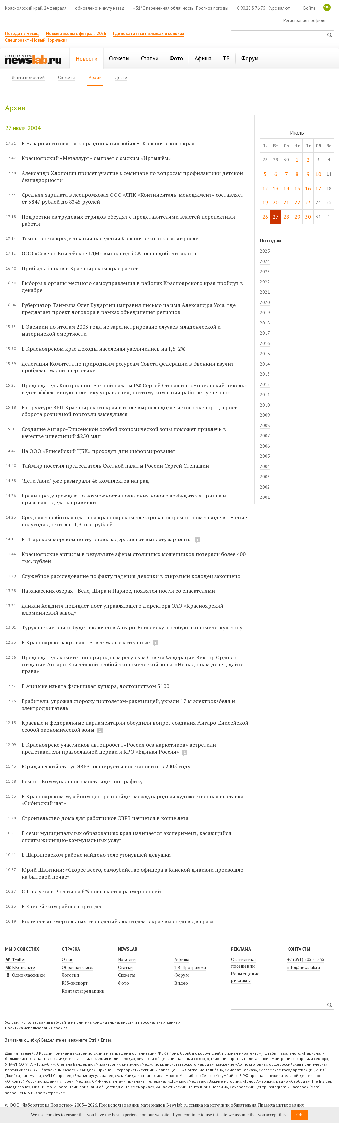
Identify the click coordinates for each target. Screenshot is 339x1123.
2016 (265, 343)
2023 (265, 272)
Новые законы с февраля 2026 (76, 33)
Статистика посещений (243, 962)
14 (286, 188)
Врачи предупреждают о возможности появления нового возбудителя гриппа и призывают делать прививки (124, 499)
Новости (127, 959)
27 (276, 216)
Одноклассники (25, 975)
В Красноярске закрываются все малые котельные (86, 642)
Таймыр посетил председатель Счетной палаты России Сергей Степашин (115, 465)
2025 (265, 251)
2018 (265, 323)
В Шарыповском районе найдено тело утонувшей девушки (96, 854)
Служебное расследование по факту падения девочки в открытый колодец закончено (131, 576)
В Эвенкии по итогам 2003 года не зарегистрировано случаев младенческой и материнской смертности (121, 330)
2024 (265, 261)
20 (276, 202)
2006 (265, 446)
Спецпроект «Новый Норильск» (36, 40)
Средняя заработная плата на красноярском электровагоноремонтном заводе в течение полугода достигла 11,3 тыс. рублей (134, 521)
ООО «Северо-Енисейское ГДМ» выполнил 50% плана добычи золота (109, 253)
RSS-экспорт (75, 983)
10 (318, 174)
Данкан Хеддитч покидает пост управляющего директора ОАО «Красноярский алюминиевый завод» (122, 609)
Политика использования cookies (36, 1027)
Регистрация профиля (304, 20)
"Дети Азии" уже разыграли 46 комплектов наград (85, 480)
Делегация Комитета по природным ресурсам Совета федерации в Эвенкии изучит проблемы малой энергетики (128, 367)
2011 (265, 395)
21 (286, 202)
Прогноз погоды (212, 8)
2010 (265, 405)
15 (297, 188)
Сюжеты (126, 975)
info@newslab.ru (303, 967)
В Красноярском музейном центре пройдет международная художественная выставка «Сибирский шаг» (132, 800)
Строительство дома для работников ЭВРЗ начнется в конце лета (105, 818)
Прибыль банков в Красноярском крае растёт (80, 268)
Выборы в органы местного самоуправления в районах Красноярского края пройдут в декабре (132, 287)
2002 (265, 487)
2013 (265, 374)
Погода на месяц (22, 33)
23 (308, 202)
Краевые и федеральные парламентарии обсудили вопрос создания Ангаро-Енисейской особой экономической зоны (135, 726)
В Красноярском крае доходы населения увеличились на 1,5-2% (103, 348)
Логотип (70, 975)
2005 (265, 456)
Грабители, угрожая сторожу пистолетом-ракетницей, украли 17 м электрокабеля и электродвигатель (128, 704)
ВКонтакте (20, 967)
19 (265, 202)
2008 (265, 425)
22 (297, 202)
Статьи (125, 967)
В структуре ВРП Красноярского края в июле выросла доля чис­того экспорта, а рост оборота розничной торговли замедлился (129, 411)
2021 (265, 292)
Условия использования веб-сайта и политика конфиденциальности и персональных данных (92, 1022)
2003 (265, 477)
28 (286, 216)
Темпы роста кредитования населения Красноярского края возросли (110, 238)
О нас (67, 959)
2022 (265, 282)
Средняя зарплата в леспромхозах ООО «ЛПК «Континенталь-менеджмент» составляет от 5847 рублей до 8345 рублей (132, 198)
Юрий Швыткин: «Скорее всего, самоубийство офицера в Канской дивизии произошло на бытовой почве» (132, 873)
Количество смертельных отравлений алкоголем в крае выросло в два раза (117, 921)
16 (308, 188)
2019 (265, 313)
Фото (123, 983)
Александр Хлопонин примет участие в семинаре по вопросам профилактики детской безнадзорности (132, 176)
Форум (181, 975)
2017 (265, 333)
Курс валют (279, 8)
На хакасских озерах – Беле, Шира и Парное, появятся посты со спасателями (118, 590)
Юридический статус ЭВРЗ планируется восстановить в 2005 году (106, 766)
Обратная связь (77, 967)
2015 (265, 354)
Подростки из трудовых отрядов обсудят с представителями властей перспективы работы (128, 220)
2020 (265, 302)
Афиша (181, 959)
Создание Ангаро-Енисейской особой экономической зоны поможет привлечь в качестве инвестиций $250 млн (124, 432)
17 (318, 188)
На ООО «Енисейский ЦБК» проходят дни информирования (98, 450)
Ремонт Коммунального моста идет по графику (82, 781)
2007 (265, 436)
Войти (309, 8)
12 (265, 188)
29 (297, 216)
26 (265, 216)
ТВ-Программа (190, 967)
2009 (265, 415)
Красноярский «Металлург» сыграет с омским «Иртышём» (96, 158)
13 (276, 188)
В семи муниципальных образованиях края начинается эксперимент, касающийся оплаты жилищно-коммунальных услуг (126, 836)
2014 (265, 364)
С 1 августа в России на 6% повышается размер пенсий (91, 891)
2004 (265, 466)
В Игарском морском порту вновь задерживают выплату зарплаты (107, 539)
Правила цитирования (281, 1105)
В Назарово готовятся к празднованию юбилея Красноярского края (108, 143)
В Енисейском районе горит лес (62, 906)
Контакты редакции (83, 991)
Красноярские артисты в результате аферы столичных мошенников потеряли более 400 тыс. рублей (134, 557)
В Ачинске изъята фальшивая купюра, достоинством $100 (95, 686)
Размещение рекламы (245, 977)
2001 (265, 497)
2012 (265, 384)
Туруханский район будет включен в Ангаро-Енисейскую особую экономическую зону (132, 627)
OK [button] (299, 1114)
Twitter (15, 959)
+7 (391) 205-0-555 (305, 959)
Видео (181, 983)
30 (308, 216)
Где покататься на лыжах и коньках (148, 33)
